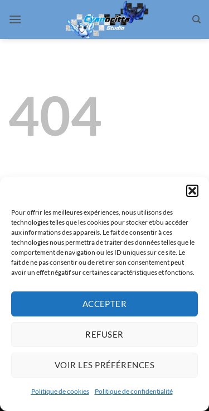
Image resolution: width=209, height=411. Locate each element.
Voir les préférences (104, 365)
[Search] (196, 19)
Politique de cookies (60, 391)
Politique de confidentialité (134, 391)
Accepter (104, 304)
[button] (192, 190)
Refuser (104, 334)
